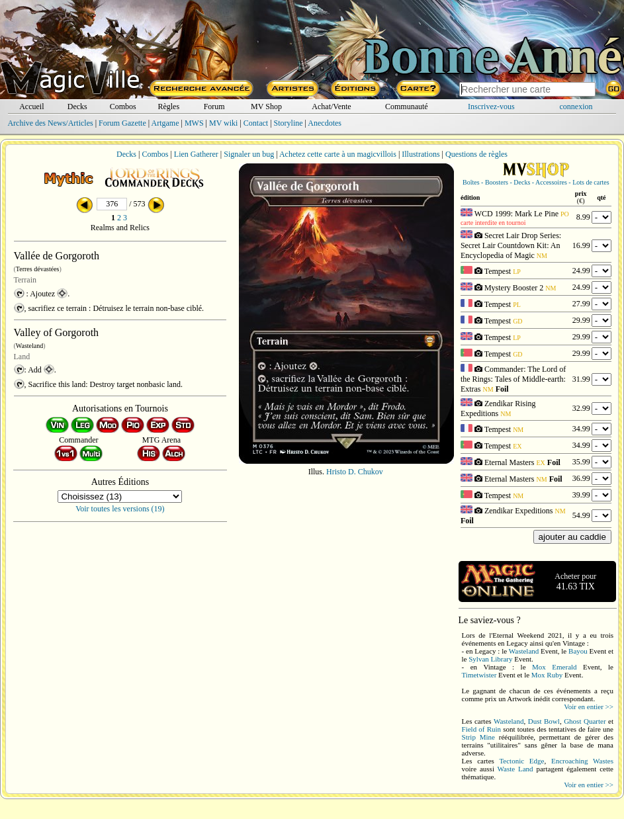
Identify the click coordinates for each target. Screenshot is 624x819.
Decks (77, 106)
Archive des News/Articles (50, 123)
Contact (256, 123)
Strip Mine (478, 737)
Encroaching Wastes (582, 761)
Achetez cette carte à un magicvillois (337, 154)
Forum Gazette (122, 123)
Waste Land (515, 769)
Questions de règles (476, 154)
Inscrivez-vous (491, 106)
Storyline (288, 123)
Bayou (578, 651)
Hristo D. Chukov (354, 471)
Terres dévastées (38, 269)
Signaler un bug (249, 154)
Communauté (406, 106)
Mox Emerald (554, 667)
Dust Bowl (544, 721)
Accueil (31, 106)
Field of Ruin (482, 729)
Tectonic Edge (521, 761)
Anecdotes (324, 123)
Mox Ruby (546, 675)
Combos (123, 106)
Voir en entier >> (588, 707)
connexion (576, 106)
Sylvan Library (490, 659)
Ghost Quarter (584, 721)
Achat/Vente (331, 106)
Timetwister (479, 675)
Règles (168, 106)
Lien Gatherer (196, 154)
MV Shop (266, 106)
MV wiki (223, 123)
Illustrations (420, 154)
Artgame (165, 123)
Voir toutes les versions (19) (119, 508)
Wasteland (29, 345)
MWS (194, 123)
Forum (214, 106)
